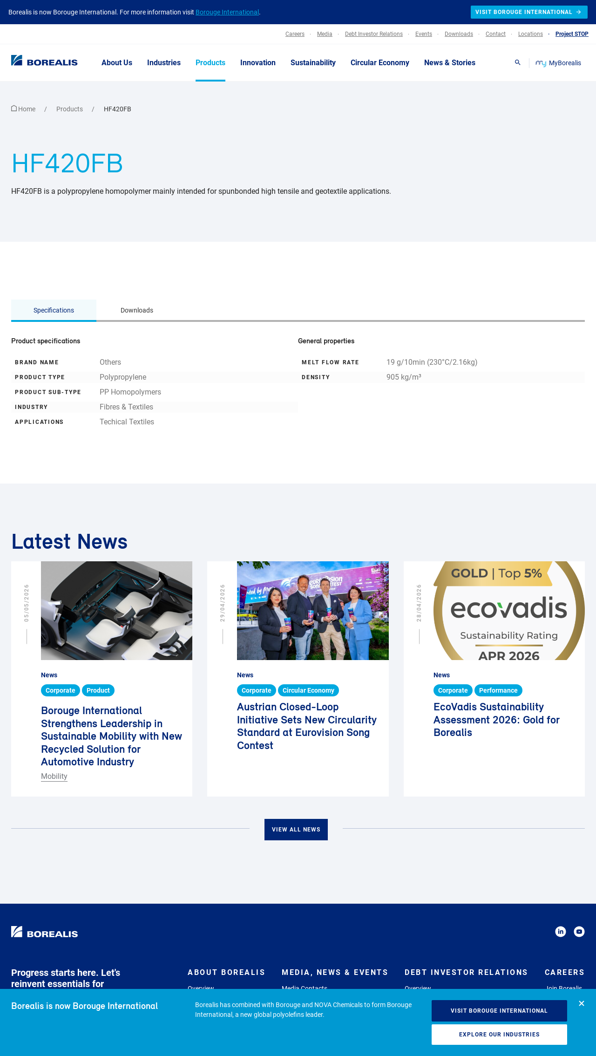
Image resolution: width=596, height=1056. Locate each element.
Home (24, 109)
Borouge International (227, 12)
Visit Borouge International (499, 1011)
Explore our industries (499, 1034)
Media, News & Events (335, 972)
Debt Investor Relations (466, 972)
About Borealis (226, 972)
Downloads (137, 310)
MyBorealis (559, 63)
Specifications (54, 310)
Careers (565, 972)
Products (70, 109)
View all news (296, 829)
